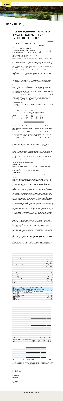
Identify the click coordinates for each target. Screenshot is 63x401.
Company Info (44, 3)
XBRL (40, 55)
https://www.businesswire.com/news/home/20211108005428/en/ (38, 370)
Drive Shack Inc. (25, 55)
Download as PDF (50, 44)
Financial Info (49, 3)
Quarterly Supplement (43, 57)
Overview (34, 3)
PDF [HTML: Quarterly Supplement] (51, 57)
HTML (47, 54)
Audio (50, 53)
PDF (51, 54)
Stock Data (53, 3)
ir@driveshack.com (15, 378)
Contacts (31, 395)
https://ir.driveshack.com (34, 171)
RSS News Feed (37, 395)
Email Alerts (26, 395)
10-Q (40, 54)
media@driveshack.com (16, 387)
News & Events (38, 3)
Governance (58, 3)
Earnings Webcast (42, 53)
